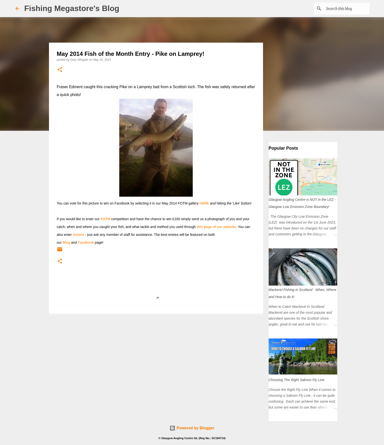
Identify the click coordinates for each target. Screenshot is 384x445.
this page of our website (216, 227)
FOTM (105, 219)
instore (78, 235)
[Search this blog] (344, 8)
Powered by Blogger (191, 428)
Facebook (86, 242)
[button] (60, 70)
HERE (204, 203)
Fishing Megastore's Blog (71, 8)
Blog (66, 242)
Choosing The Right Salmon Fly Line (296, 380)
